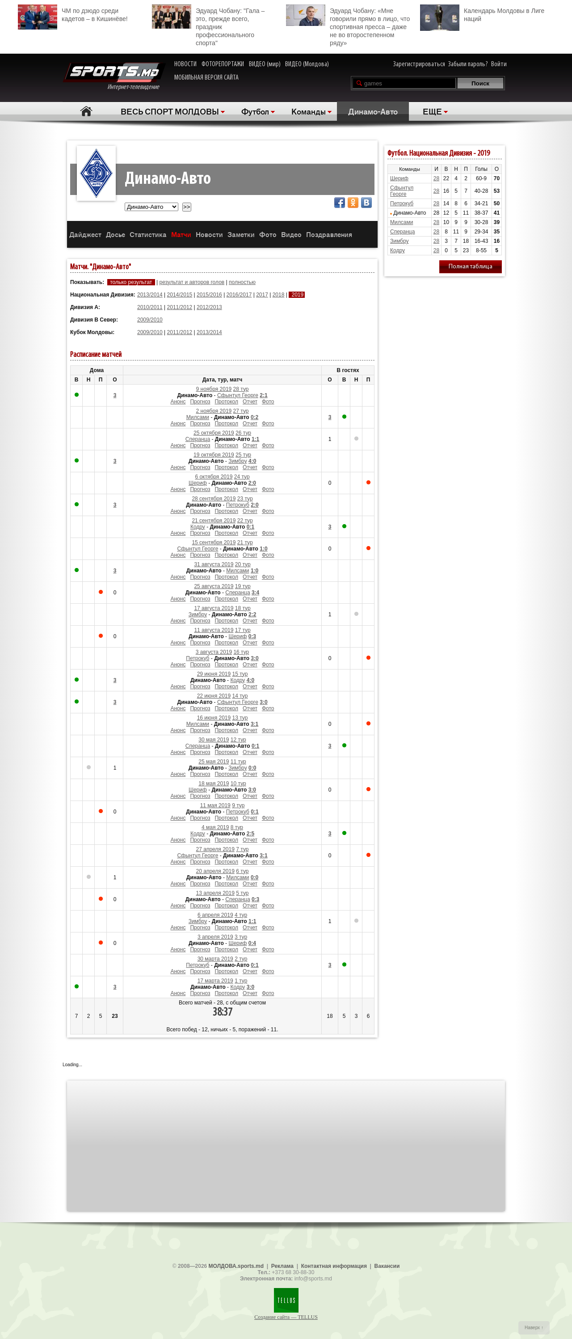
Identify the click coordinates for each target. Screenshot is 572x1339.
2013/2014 (150, 295)
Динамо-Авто (373, 111)
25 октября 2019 (213, 433)
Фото (268, 234)
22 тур (245, 520)
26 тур (243, 433)
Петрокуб (237, 505)
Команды (308, 111)
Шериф (198, 483)
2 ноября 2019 (214, 411)
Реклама (282, 1266)
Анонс (177, 401)
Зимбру (237, 461)
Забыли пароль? (468, 64)
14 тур (240, 696)
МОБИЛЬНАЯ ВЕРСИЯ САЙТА (206, 77)
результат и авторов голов (191, 282)
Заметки (241, 234)
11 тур (238, 761)
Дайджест (85, 234)
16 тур (241, 652)
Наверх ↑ (534, 1327)
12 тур (238, 740)
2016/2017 (239, 295)
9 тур (238, 805)
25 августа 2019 (213, 586)
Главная (86, 111)
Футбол (255, 111)
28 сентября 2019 (214, 499)
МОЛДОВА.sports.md (236, 1266)
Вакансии (387, 1266)
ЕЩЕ (432, 111)
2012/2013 (209, 307)
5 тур (242, 893)
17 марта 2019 (215, 981)
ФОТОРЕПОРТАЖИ (223, 64)
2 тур (241, 959)
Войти (499, 64)
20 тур (243, 564)
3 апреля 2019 (215, 937)
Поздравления (329, 234)
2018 (279, 295)
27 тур (241, 411)
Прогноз (200, 401)
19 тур (243, 586)
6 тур (242, 871)
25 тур (243, 455)
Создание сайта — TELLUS (286, 1317)
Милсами (197, 417)
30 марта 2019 (215, 959)
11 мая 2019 (215, 805)
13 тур (240, 718)
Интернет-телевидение (114, 77)
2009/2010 (150, 320)
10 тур (238, 783)
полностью (242, 282)
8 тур (237, 827)
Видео (291, 234)
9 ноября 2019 (214, 389)
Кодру (197, 527)
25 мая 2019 (213, 761)
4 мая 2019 (215, 827)
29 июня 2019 (214, 674)
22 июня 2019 (214, 696)
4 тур (241, 915)
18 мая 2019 (213, 783)
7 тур (242, 849)
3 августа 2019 (214, 652)
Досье (115, 234)
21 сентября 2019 (214, 520)
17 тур (243, 630)
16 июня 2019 (214, 718)
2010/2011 (150, 307)
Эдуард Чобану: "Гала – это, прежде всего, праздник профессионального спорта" (208, 25)
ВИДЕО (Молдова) (307, 64)
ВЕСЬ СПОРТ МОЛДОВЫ (170, 111)
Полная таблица (470, 266)
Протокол (226, 401)
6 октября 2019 (213, 477)
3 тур (241, 937)
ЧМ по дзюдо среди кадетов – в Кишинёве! (73, 13)
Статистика (148, 234)
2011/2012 (180, 307)
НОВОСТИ (185, 64)
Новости (209, 234)
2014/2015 (180, 295)
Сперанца (197, 439)
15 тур (240, 674)
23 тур (245, 499)
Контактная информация (334, 1266)
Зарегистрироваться (419, 64)
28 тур (241, 389)
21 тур (245, 542)
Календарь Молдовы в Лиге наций (482, 13)
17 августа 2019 (213, 608)
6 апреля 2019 (215, 915)
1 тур (241, 981)
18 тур (243, 608)
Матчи (181, 234)
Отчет (250, 401)
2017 (262, 295)
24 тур (242, 477)
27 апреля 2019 (215, 849)
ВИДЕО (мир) (265, 64)
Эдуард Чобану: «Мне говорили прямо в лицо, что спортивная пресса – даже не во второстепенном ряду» (348, 25)
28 (436, 178)
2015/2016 (209, 295)
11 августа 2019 (213, 630)
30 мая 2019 (213, 740)
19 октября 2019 (213, 455)
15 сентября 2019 (214, 542)
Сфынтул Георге (237, 395)
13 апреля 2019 (215, 893)
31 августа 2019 (213, 564)
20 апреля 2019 (215, 871)
